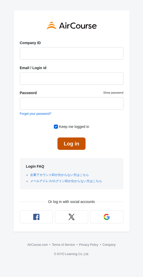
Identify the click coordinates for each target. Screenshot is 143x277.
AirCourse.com (37, 245)
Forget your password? (36, 114)
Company (109, 245)
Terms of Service (63, 245)
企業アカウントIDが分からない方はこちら (59, 175)
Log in (71, 143)
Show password (113, 92)
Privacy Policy (88, 245)
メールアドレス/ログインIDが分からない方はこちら (66, 181)
